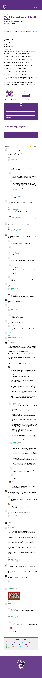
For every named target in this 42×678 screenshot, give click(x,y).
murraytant (19, 196)
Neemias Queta (6, 100)
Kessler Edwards (32, 99)
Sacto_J (13, 216)
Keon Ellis (27, 99)
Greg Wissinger (7, 23)
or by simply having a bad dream (17, 267)
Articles (5, 14)
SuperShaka (12, 288)
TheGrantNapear (13, 209)
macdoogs (10, 342)
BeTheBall (14, 627)
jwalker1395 (12, 294)
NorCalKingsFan (13, 159)
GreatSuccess (14, 403)
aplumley (12, 276)
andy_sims (16, 210)
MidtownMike (14, 315)
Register (37, 7)
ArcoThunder (10, 149)
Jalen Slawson (18, 99)
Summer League (10, 14)
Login (34, 7)
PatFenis (9, 223)
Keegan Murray (23, 99)
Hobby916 (9, 603)
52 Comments (12, 23)
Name (7, 110)
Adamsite (12, 616)
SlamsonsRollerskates (11, 527)
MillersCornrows (14, 481)
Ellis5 (9, 522)
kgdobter (9, 283)
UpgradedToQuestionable (16, 246)
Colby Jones (13, 99)
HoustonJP (12, 309)
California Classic (8, 99)
